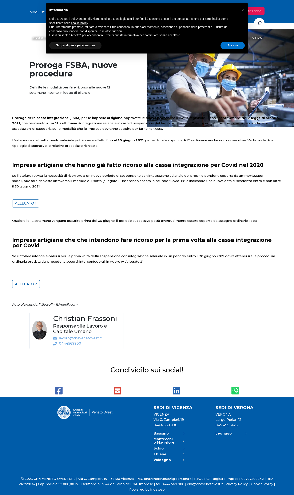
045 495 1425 (226, 425)
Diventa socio (251, 11)
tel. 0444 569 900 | (171, 484)
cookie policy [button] (79, 23)
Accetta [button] (232, 45)
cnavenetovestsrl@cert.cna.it (167, 479)
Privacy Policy (238, 484)
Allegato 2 (26, 284)
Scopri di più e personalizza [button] (75, 45)
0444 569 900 (165, 425)
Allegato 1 (25, 203)
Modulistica (39, 12)
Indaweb (157, 489)
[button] (242, 10)
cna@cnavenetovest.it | (206, 484)
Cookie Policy (262, 484)
